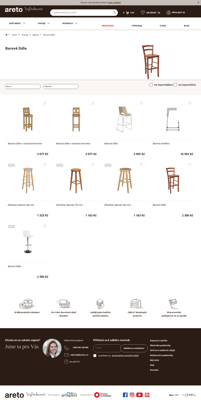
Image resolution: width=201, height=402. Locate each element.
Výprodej (137, 21)
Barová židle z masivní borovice (25, 141)
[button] (176, 10)
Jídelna (36, 32)
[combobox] (23, 84)
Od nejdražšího (187, 82)
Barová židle (111, 141)
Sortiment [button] (17, 21)
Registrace (108, 21)
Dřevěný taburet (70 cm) (69, 202)
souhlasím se (104, 353)
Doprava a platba (158, 338)
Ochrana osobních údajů (162, 347)
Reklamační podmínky (161, 352)
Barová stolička (161, 141)
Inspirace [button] (69, 21)
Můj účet (154, 357)
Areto (14, 32)
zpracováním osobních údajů (125, 353)
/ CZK (174, 392)
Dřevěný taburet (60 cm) (117, 202)
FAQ (152, 362)
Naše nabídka (114, 2)
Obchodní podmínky (160, 343)
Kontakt (154, 367)
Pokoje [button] (44, 21)
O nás (163, 21)
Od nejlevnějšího (163, 82)
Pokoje (25, 32)
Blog (186, 21)
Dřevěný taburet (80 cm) (21, 202)
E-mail (98, 345)
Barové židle (49, 32)
